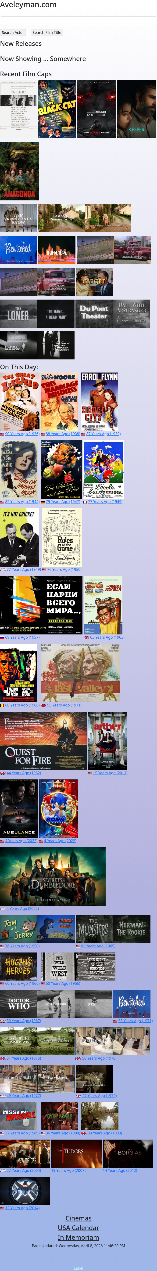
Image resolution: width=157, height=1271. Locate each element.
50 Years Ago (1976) (99, 1058)
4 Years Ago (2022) (21, 840)
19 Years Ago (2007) (68, 1170)
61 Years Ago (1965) (98, 946)
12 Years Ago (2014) (22, 1207)
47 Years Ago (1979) (99, 1095)
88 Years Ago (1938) (63, 433)
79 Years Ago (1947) (63, 501)
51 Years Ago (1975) (24, 1058)
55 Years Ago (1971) (64, 705)
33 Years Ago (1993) (105, 1133)
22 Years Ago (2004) (24, 1170)
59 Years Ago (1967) (24, 1020)
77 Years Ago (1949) (105, 501)
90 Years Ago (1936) (22, 433)
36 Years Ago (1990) (63, 1133)
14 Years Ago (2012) (120, 1170)
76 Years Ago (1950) (64, 569)
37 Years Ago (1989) (22, 1133)
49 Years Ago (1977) (24, 1095)
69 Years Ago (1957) (22, 637)
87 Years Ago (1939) (103, 433)
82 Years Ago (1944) (22, 501)
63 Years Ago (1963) (107, 637)
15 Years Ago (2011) (110, 772)
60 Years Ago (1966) (22, 705)
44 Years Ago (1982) (24, 772)
